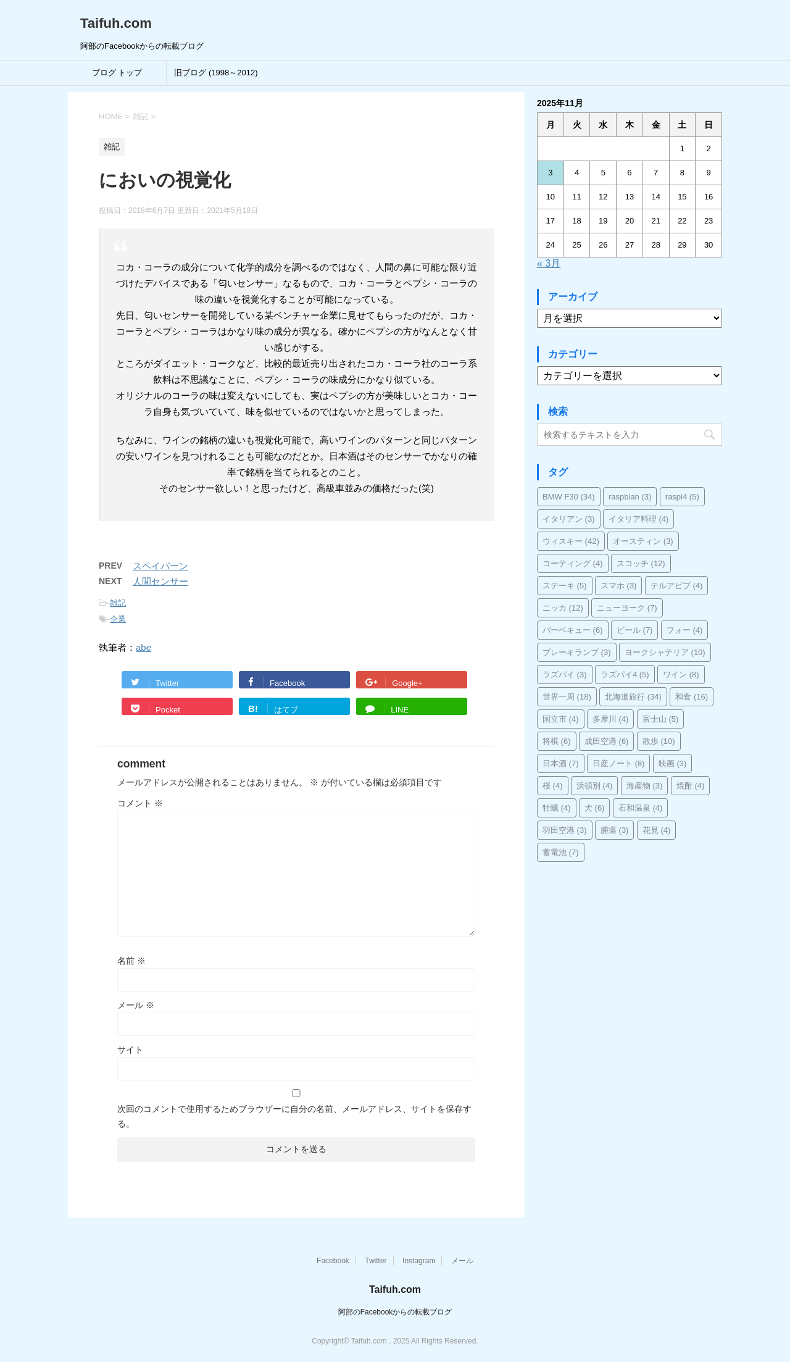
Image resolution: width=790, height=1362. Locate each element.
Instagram (418, 1260)
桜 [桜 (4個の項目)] (553, 785)
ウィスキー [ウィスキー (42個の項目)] (571, 541)
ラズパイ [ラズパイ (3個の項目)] (565, 674)
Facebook (333, 1260)
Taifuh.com (116, 23)
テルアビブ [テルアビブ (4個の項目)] (677, 585)
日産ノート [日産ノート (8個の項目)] (618, 763)
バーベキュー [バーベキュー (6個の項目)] (573, 630)
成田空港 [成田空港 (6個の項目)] (606, 741)
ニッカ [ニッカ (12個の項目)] (563, 607)
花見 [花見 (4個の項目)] (656, 830)
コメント (140, 803)
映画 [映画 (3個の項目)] (673, 763)
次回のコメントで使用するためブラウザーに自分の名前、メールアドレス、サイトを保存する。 (294, 1116)
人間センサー (160, 581)
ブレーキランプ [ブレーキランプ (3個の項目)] (577, 652)
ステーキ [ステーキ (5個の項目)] (565, 585)
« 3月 (548, 263)
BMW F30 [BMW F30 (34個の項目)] (569, 496)
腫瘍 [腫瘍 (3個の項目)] (615, 830)
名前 (131, 961)
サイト (130, 1050)
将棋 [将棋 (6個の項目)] (557, 741)
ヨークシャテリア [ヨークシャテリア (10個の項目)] (665, 652)
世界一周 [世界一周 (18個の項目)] (567, 696)
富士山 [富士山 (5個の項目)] (660, 719)
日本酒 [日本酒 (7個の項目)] (561, 763)
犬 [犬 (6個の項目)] (594, 808)
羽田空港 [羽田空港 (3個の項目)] (565, 830)
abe (143, 647)
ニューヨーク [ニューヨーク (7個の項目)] (627, 607)
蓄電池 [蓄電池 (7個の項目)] (561, 852)
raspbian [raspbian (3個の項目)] (630, 496)
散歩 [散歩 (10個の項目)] (658, 741)
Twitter (375, 1260)
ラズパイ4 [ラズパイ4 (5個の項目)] (625, 674)
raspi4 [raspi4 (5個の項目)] (682, 496)
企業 (118, 619)
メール (135, 1005)
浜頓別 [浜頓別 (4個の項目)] (594, 785)
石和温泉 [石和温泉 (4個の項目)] (640, 808)
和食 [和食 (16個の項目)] (691, 696)
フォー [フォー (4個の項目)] (685, 630)
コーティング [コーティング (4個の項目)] (573, 563)
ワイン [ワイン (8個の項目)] (681, 674)
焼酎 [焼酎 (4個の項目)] (690, 785)
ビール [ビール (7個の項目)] (635, 630)
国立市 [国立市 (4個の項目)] (561, 719)
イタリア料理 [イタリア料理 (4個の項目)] (639, 519)
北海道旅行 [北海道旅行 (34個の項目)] (633, 696)
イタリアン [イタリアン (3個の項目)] (569, 519)
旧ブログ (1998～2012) (215, 72)
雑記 (118, 603)
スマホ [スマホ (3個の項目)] (619, 585)
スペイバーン (160, 566)
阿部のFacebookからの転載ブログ (395, 1312)
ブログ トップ (117, 72)
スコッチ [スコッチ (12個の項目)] (641, 563)
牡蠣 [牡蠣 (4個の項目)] (557, 808)
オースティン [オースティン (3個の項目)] (643, 541)
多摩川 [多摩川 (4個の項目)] (610, 719)
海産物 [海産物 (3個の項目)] (644, 785)
